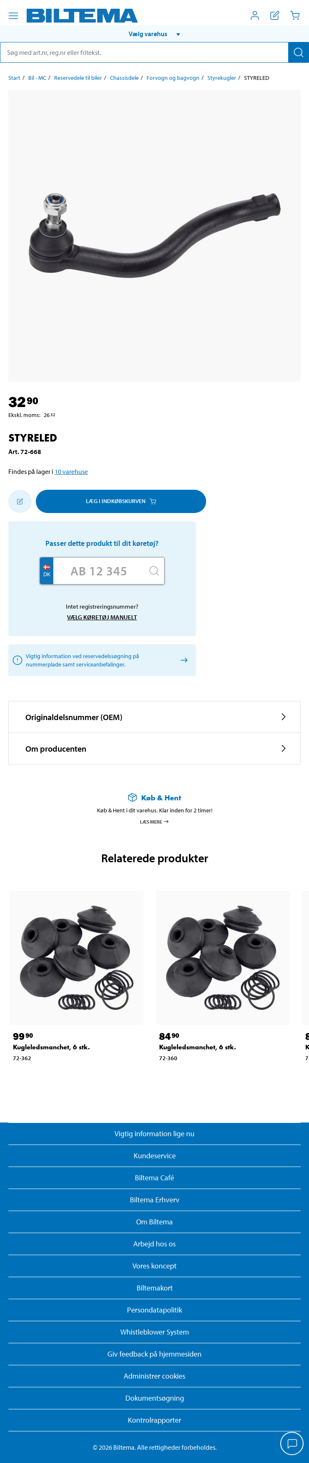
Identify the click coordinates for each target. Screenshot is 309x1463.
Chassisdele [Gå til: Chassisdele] (124, 77)
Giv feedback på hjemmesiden (154, 1354)
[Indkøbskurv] (295, 15)
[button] (154, 33)
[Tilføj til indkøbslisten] (20, 501)
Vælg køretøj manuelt (102, 617)
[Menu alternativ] (13, 15)
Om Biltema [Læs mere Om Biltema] (154, 1221)
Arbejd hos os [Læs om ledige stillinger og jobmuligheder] (154, 1243)
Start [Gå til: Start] (14, 77)
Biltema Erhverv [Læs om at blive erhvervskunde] (154, 1199)
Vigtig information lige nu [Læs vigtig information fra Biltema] (154, 1133)
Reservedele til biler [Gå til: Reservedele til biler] (78, 77)
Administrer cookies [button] (154, 1376)
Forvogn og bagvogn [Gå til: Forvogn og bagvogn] (173, 77)
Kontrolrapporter (154, 1420)
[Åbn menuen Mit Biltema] (255, 15)
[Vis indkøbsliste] (275, 15)
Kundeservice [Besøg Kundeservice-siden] (155, 1155)
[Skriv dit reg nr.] (98, 571)
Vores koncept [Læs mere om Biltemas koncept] (154, 1266)
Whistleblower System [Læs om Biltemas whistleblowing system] (154, 1332)
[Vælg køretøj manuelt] (183, 660)
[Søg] (298, 52)
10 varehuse (71, 471)
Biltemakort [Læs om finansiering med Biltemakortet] (155, 1288)
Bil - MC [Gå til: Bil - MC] (37, 77)
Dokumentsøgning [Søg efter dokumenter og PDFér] (154, 1398)
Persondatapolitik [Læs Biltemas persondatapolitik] (154, 1310)
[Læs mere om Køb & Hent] (154, 797)
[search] (154, 52)
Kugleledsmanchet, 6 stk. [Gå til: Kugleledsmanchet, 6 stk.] (51, 1047)
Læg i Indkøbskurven (121, 501)
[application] (292, 1444)
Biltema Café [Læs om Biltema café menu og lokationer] (154, 1177)
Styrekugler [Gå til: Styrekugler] (221, 77)
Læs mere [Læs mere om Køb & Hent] (154, 821)
